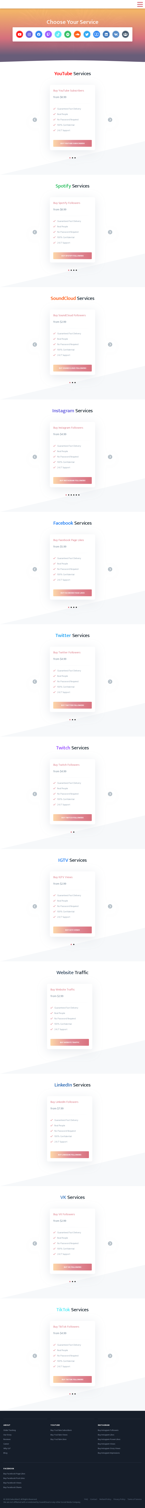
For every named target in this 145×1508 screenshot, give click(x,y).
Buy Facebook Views (12, 1482)
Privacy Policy (119, 1499)
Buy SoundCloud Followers (72, 368)
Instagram (103, 1424)
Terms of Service (135, 1499)
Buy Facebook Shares (12, 1487)
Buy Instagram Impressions (109, 1452)
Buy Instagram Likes (106, 1434)
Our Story (7, 1434)
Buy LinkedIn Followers (69, 1154)
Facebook (8, 1468)
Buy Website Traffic (69, 1042)
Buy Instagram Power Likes (109, 1439)
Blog (5, 1452)
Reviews (6, 1439)
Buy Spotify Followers (72, 255)
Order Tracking (9, 1430)
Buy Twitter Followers (72, 705)
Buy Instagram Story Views (109, 1448)
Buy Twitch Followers (72, 817)
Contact (93, 1499)
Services (72, 73)
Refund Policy (105, 1499)
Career (6, 1443)
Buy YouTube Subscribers (72, 143)
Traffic (72, 972)
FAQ (86, 1499)
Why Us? (7, 1448)
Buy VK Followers (72, 1267)
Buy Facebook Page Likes (73, 592)
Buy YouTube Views (59, 1434)
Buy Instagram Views (106, 1443)
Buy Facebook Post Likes (14, 1478)
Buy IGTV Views (72, 930)
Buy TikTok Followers (72, 1379)
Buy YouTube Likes (58, 1439)
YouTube (55, 1424)
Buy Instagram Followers (72, 480)
